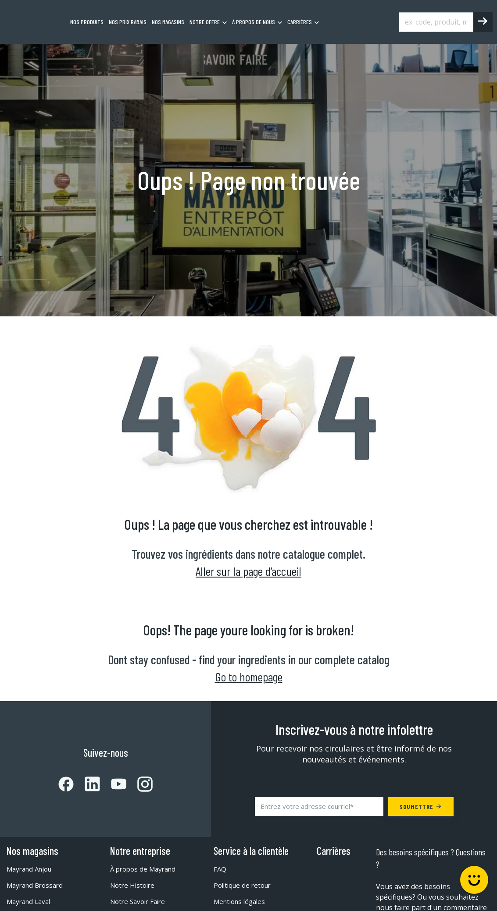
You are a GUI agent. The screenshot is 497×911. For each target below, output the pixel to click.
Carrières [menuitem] (299, 21)
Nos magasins (32, 851)
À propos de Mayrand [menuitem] (145, 869)
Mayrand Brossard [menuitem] (37, 885)
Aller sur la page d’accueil (248, 571)
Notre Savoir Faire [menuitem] (140, 901)
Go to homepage (248, 676)
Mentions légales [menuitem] (242, 901)
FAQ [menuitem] (220, 869)
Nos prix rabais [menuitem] (128, 21)
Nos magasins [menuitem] (168, 21)
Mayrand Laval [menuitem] (31, 901)
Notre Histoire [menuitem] (134, 885)
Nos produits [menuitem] (87, 21)
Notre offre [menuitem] (205, 21)
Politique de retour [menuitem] (244, 885)
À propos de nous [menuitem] (253, 21)
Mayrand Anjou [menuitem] (32, 869)
